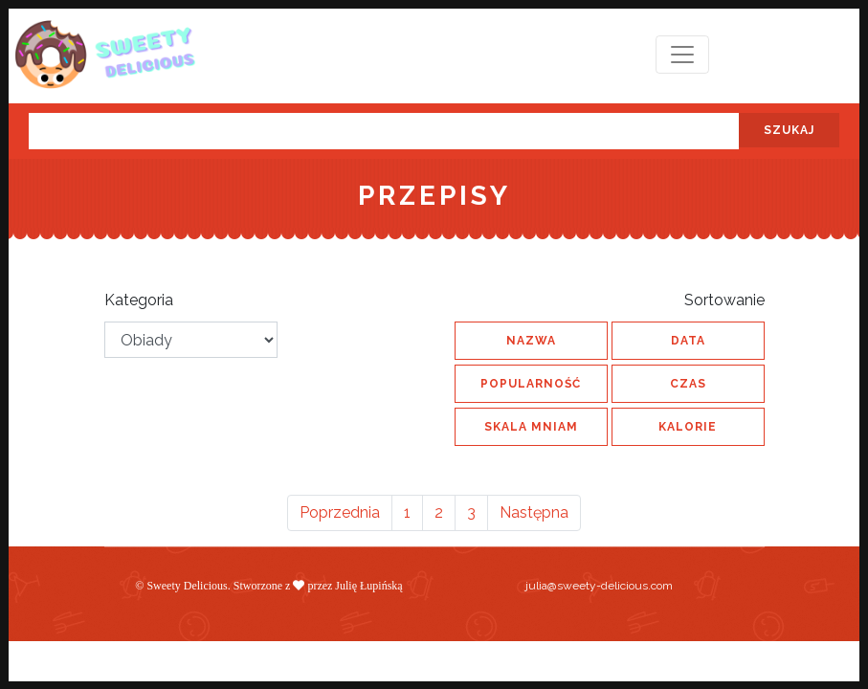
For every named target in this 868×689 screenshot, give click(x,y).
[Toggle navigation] (682, 54)
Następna (534, 512)
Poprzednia (340, 512)
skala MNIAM (531, 426)
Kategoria (138, 300)
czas (688, 383)
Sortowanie (724, 300)
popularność (530, 383)
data (688, 340)
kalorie (687, 426)
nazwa (531, 340)
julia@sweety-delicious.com (599, 585)
